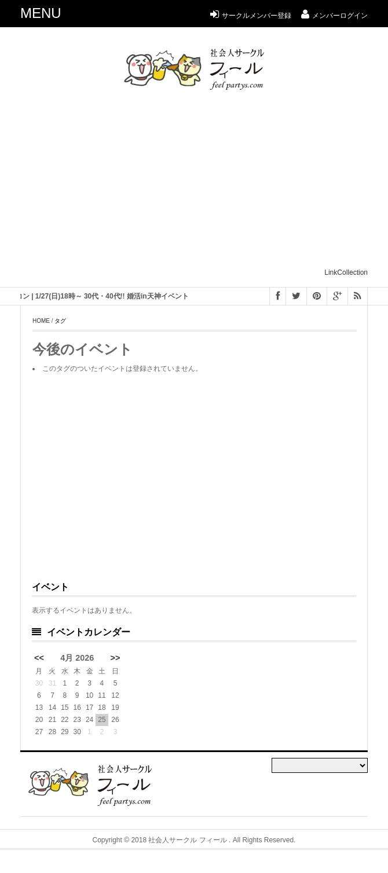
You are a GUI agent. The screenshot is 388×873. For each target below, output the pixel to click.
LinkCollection (346, 272)
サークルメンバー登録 (250, 16)
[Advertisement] (204, 184)
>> (115, 657)
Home (41, 321)
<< (39, 657)
